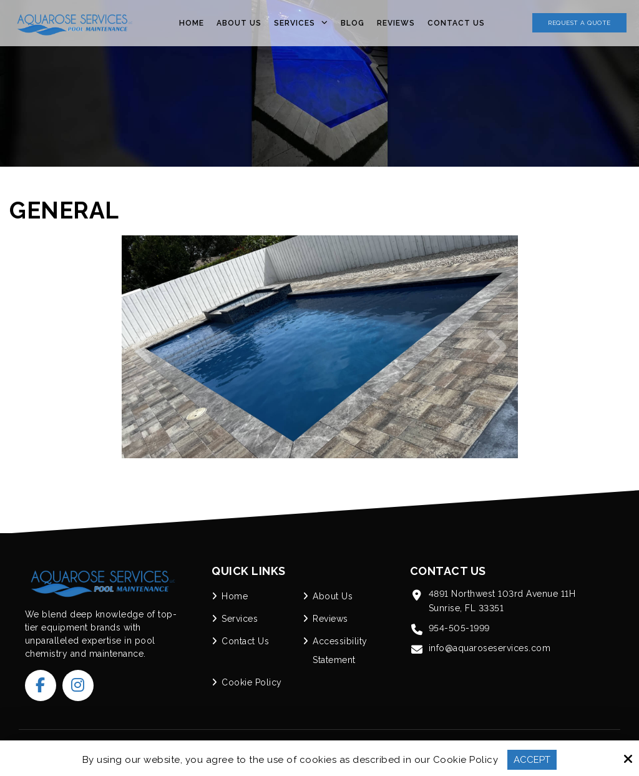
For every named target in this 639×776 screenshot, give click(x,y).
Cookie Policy (466, 759)
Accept (532, 759)
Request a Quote (579, 22)
